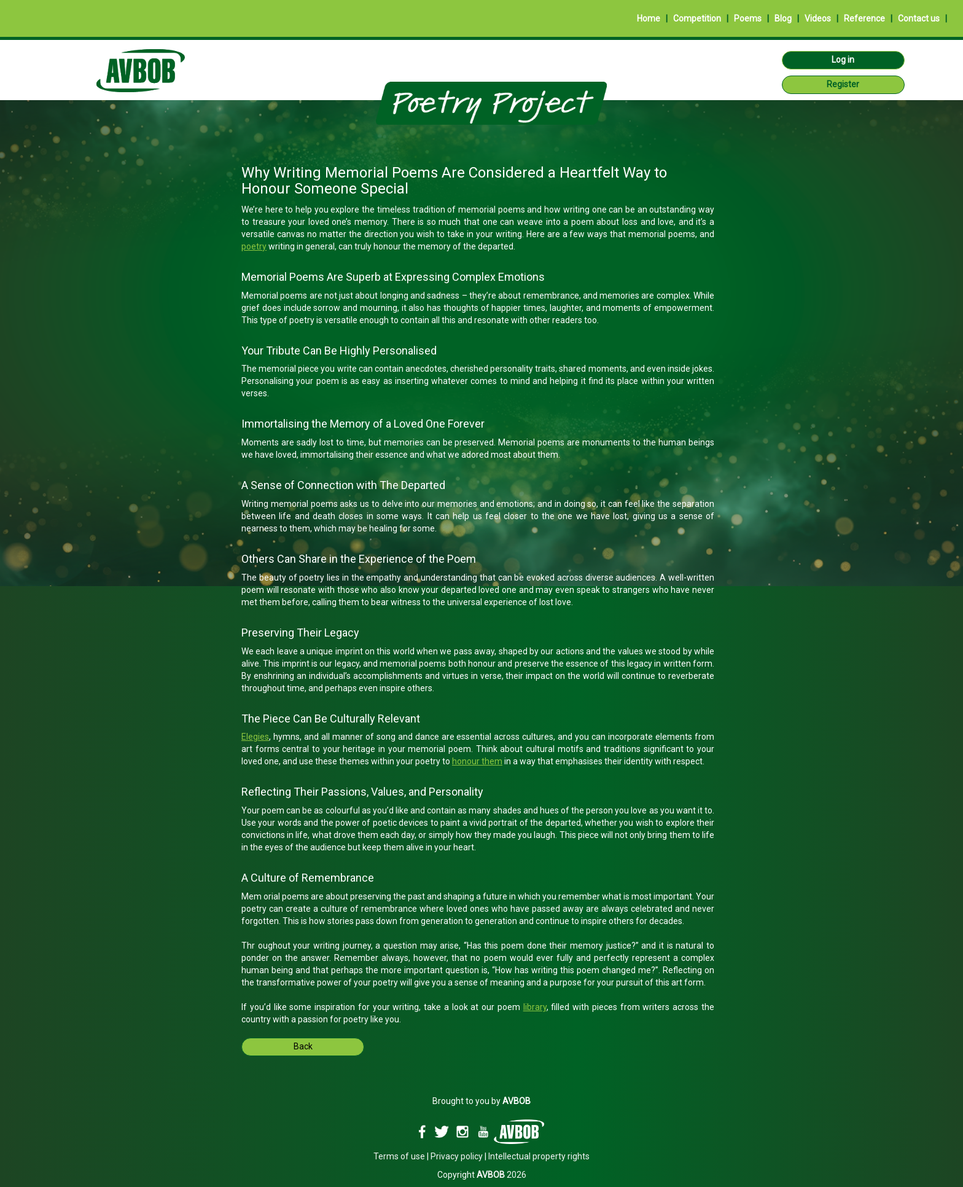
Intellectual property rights (539, 1156)
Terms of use (399, 1156)
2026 (501, 1175)
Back (303, 1046)
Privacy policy (457, 1156)
